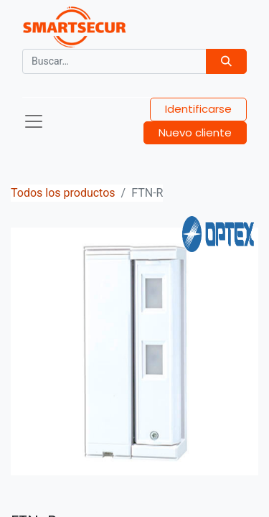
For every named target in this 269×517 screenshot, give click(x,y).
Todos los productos (63, 193)
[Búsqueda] (226, 61)
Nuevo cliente (195, 132)
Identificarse (198, 108)
